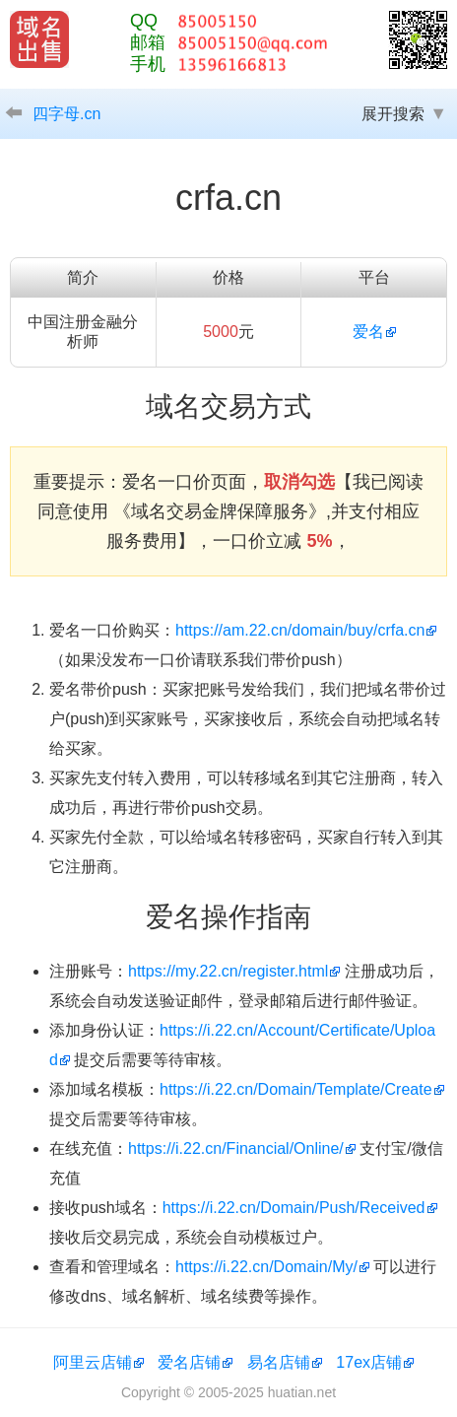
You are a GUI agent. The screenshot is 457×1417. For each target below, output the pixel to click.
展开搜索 (392, 113)
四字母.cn (66, 113)
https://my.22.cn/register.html (228, 971)
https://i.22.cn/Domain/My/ (266, 1266)
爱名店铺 (189, 1362)
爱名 (368, 331)
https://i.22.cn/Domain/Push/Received (294, 1207)
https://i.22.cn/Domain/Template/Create (296, 1089)
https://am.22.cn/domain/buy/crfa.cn (299, 630)
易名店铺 (278, 1362)
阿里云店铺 (92, 1362)
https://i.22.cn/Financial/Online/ (236, 1148)
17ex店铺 (369, 1362)
